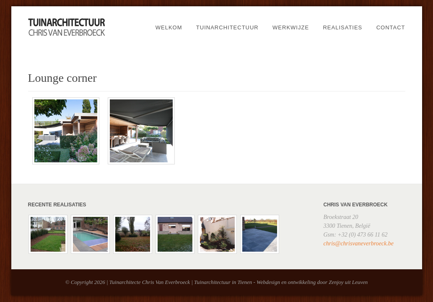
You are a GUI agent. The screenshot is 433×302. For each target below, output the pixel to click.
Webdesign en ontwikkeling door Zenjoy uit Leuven (312, 282)
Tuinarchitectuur (227, 27)
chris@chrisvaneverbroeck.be (359, 243)
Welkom (169, 27)
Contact (390, 27)
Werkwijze (290, 27)
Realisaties (342, 27)
